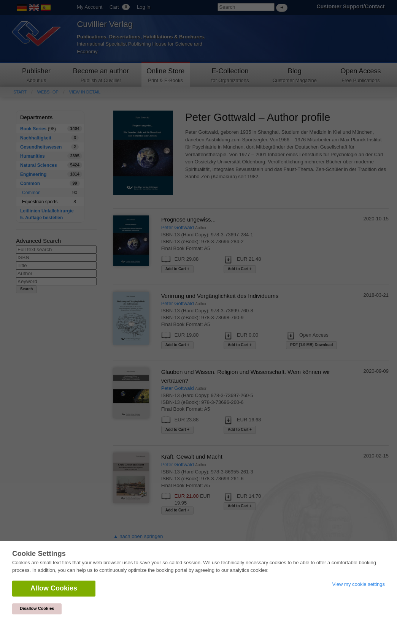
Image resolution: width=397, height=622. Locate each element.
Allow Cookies (53, 588)
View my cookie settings (358, 584)
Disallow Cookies (37, 608)
